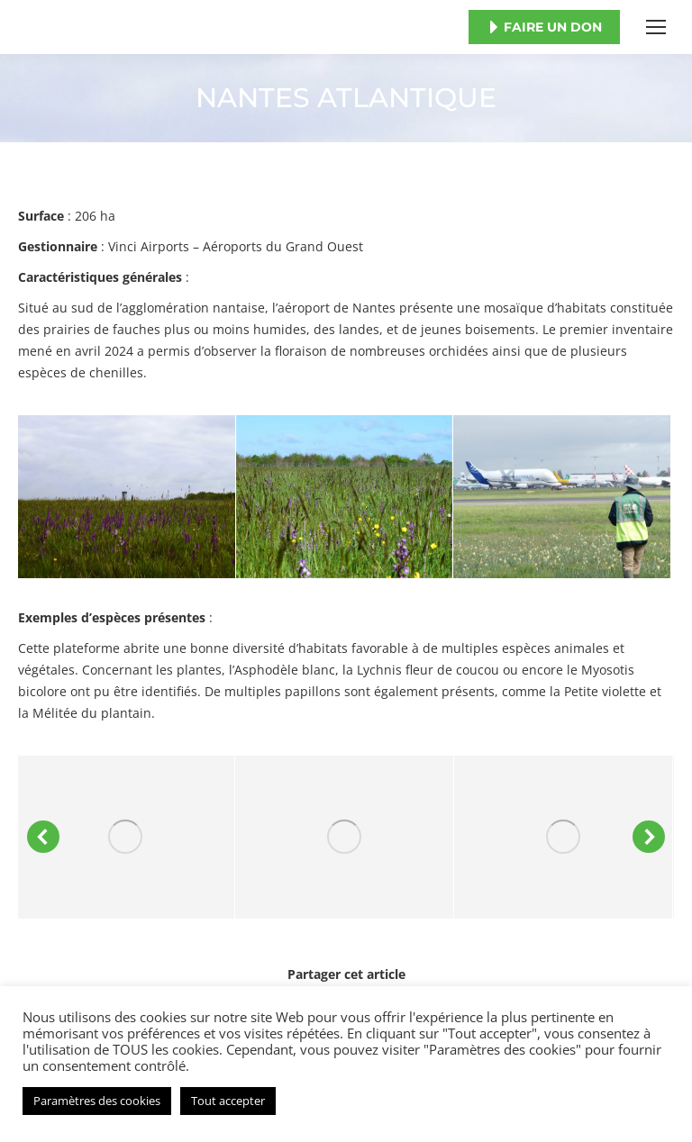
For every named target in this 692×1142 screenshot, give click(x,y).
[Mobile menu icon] (656, 27)
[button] (43, 836)
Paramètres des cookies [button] (96, 1100)
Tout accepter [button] (228, 1100)
